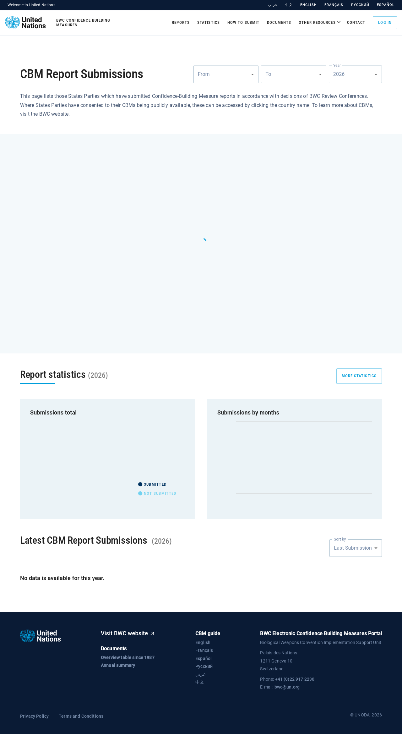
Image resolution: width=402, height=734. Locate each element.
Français (334, 5)
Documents (279, 22)
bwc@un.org (287, 686)
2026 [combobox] (339, 74)
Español (385, 5)
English (308, 5)
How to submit (243, 22)
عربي (272, 5)
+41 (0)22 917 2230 (295, 679)
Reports (181, 22)
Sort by (340, 539)
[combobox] (225, 74)
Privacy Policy (34, 716)
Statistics (208, 22)
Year (337, 65)
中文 (289, 5)
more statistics (359, 376)
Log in (385, 23)
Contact (356, 22)
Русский (360, 5)
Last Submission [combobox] (353, 548)
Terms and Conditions (81, 716)
